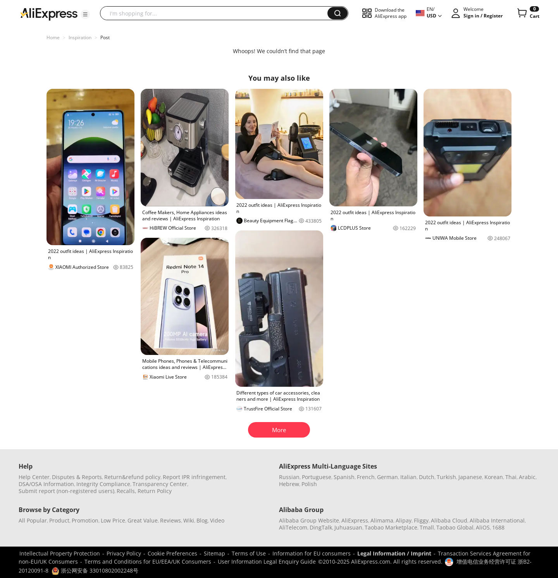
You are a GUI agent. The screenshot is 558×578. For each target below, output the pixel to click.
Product (59, 520)
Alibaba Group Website (309, 520)
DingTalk (321, 527)
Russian (289, 477)
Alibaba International (497, 520)
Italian (408, 477)
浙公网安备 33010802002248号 (95, 570)
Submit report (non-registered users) (66, 491)
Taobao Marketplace (391, 527)
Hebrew (289, 484)
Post (105, 37)
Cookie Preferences (172, 553)
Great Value (142, 520)
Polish (309, 484)
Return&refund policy (132, 477)
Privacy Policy (124, 553)
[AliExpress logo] (49, 13)
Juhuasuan (348, 527)
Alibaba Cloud (449, 520)
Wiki (188, 520)
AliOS (483, 527)
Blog (202, 520)
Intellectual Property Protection (59, 553)
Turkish (446, 477)
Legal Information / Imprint (394, 553)
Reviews (170, 520)
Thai (511, 477)
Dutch (426, 477)
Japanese (470, 477)
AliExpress (354, 520)
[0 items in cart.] (527, 13)
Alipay (404, 520)
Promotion (85, 520)
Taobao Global (455, 527)
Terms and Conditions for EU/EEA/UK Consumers (147, 561)
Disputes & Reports (77, 477)
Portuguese (316, 477)
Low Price (113, 520)
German (387, 477)
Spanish (344, 477)
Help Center (34, 477)
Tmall (427, 527)
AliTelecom (293, 527)
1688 (498, 527)
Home (53, 37)
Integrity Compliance (103, 484)
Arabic (527, 477)
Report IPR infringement (194, 477)
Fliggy (421, 520)
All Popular (33, 520)
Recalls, (126, 491)
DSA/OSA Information (46, 484)
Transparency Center (160, 484)
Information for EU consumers (311, 553)
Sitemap (214, 553)
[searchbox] (216, 13)
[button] (85, 14)
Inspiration (80, 37)
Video (217, 520)
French (366, 477)
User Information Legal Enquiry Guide (267, 561)
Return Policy (155, 491)
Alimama (381, 520)
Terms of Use (249, 553)
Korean (493, 477)
